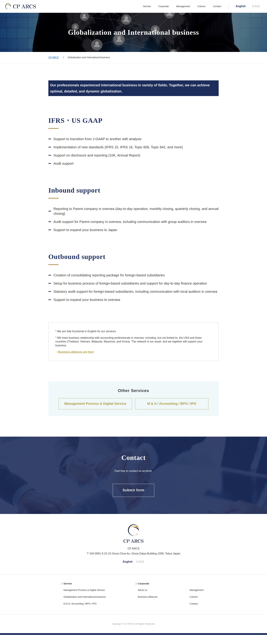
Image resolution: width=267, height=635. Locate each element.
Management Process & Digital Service (95, 404)
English (241, 6)
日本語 (256, 6)
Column (201, 6)
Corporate (163, 6)
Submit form (134, 490)
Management (183, 6)
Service (147, 6)
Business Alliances (148, 597)
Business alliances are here (76, 351)
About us (142, 590)
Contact (217, 6)
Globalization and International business (85, 597)
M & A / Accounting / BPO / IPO (172, 404)
